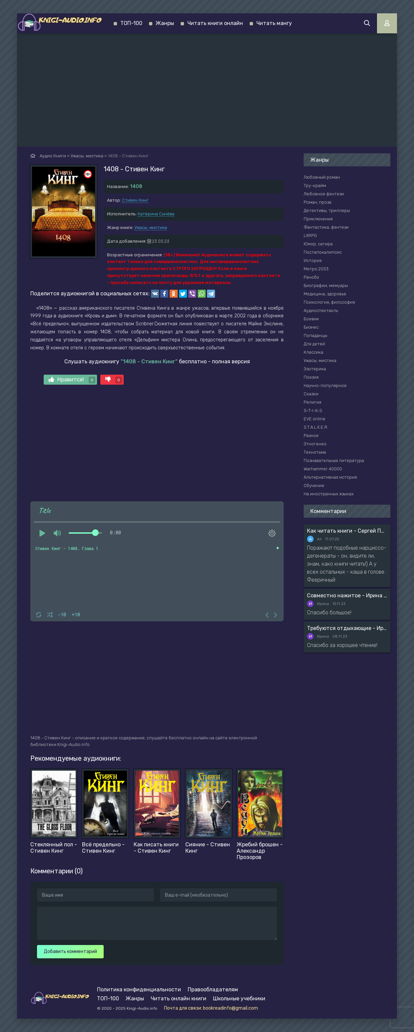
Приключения (318, 218)
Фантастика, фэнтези (326, 227)
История (313, 260)
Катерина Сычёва (156, 213)
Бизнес (311, 327)
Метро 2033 (316, 268)
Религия (312, 402)
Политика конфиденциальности (139, 989)
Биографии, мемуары (326, 285)
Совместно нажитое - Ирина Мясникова (347, 595)
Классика (313, 352)
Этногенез (315, 443)
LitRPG (310, 235)
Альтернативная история (330, 477)
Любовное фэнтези (324, 193)
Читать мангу (274, 23)
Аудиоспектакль (321, 310)
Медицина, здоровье (325, 293)
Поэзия (311, 377)
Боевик (311, 318)
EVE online (314, 418)
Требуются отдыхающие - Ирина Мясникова (347, 628)
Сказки (311, 393)
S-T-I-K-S (313, 410)
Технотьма (315, 452)
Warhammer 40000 (323, 468)
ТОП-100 (131, 23)
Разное (311, 435)
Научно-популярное (325, 385)
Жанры (165, 23)
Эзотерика (315, 368)
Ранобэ (311, 277)
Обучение (314, 485)
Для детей (314, 343)
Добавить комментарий (70, 951)
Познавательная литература (334, 460)
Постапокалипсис (323, 252)
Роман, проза (317, 202)
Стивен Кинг (135, 200)
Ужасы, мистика (150, 227)
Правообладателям (213, 989)
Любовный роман (322, 177)
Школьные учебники (239, 998)
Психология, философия (329, 302)
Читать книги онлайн (215, 23)
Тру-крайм (315, 185)
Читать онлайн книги (178, 998)
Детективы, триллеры (327, 210)
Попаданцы (315, 335)
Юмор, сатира (318, 243)
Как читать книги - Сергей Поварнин (347, 531)
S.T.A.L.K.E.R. (316, 427)
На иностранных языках (329, 493)
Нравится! (72, 379)
